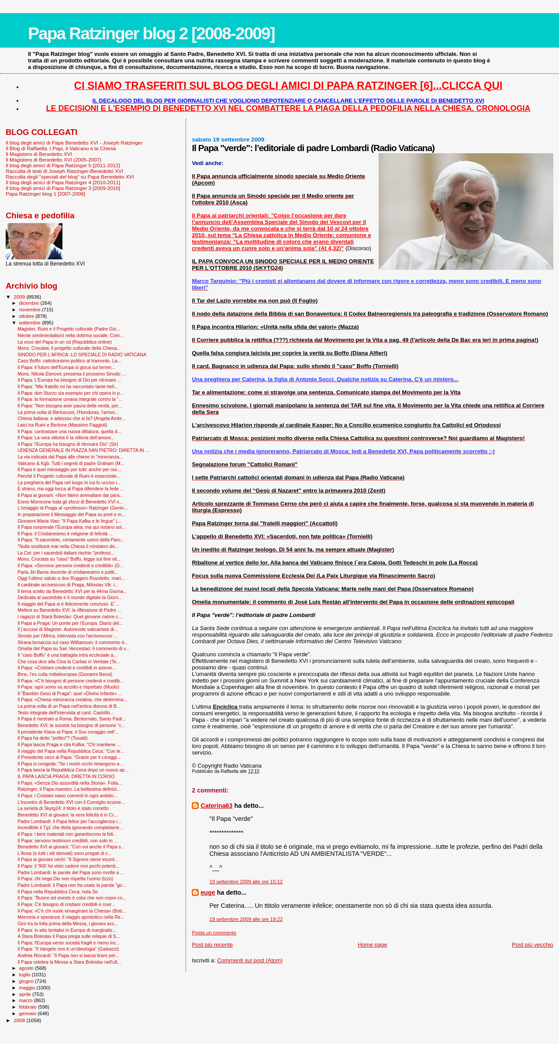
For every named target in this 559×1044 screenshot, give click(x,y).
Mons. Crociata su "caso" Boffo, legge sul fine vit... (69, 559)
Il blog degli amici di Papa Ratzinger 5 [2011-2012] (63, 165)
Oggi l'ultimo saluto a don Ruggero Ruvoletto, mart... (70, 578)
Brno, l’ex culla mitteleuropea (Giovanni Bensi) (64, 674)
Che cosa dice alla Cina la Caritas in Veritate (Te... (68, 661)
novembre (30, 309)
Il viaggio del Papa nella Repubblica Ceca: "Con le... (70, 751)
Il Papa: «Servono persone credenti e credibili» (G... (70, 565)
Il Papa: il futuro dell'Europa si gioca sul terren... (66, 367)
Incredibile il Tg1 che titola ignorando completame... (70, 827)
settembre (30, 322)
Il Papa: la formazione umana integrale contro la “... (69, 399)
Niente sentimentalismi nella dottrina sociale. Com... (70, 335)
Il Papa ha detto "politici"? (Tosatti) (52, 738)
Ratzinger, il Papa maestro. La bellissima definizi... (69, 789)
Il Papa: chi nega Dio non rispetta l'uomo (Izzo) (65, 878)
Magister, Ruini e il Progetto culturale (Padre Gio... (68, 328)
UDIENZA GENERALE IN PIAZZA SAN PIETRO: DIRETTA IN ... (83, 450)
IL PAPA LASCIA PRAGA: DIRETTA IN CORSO (65, 776)
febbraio (28, 1007)
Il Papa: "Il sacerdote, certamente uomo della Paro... (70, 539)
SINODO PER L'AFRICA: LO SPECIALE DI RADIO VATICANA (81, 354)
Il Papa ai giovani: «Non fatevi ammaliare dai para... (70, 495)
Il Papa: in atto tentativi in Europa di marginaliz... (66, 930)
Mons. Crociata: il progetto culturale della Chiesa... (69, 348)
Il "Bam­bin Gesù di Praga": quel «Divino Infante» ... (69, 693)
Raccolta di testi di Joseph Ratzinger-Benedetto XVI (64, 171)
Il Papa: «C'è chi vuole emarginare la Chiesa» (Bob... (71, 910)
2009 (20, 297)
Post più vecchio (532, 944)
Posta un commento (214, 932)
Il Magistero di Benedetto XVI (39, 154)
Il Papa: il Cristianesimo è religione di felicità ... (65, 533)
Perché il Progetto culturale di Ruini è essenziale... (69, 476)
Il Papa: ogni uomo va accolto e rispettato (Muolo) (68, 686)
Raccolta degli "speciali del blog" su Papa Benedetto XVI (70, 176)
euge (207, 892)
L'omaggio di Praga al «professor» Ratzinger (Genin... (72, 507)
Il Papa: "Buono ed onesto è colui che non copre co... (71, 897)
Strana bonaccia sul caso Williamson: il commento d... (72, 642)
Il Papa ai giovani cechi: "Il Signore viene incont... (67, 859)
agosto (27, 968)
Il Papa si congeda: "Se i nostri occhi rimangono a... (70, 763)
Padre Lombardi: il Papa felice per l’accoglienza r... (69, 821)
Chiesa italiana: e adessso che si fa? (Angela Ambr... (71, 418)
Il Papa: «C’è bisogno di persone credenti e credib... (70, 680)
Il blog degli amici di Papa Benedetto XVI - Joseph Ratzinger (74, 142)
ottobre (27, 316)
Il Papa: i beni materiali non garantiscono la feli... (67, 834)
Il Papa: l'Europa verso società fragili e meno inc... (68, 942)
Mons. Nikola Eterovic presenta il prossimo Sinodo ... (71, 373)
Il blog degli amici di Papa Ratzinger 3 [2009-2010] (63, 188)
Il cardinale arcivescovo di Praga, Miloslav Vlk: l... (67, 584)
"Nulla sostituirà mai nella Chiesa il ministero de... (67, 546)
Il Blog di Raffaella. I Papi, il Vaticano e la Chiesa (61, 148)
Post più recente (212, 944)
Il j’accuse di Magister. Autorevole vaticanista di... (67, 629)
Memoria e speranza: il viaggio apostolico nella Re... (70, 917)
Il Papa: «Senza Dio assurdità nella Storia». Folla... (69, 783)
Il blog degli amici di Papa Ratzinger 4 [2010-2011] (63, 182)
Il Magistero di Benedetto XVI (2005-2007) (53, 159)
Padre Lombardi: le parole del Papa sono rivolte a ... (70, 872)
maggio (28, 987)
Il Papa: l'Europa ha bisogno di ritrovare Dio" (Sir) (67, 444)
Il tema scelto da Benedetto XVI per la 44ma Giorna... (72, 591)
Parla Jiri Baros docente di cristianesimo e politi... (67, 572)
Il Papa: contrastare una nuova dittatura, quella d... (69, 431)
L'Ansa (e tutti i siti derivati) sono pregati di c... (64, 853)
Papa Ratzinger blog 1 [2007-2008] (45, 193)
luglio (25, 974)
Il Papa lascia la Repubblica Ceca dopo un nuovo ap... (72, 769)
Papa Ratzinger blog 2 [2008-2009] (151, 33)
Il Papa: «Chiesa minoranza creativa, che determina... (72, 699)
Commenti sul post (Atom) (250, 960)
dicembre (30, 303)
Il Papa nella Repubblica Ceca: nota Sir (57, 891)
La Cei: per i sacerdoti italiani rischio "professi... (65, 552)
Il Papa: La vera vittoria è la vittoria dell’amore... (66, 437)
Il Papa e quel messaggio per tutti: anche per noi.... (69, 469)
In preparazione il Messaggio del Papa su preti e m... (71, 514)
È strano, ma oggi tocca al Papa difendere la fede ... (70, 488)
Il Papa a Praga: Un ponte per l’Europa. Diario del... (70, 623)
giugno (27, 981)
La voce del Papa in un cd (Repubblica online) (64, 342)
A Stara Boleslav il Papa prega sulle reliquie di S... (68, 936)
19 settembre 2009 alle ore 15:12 (246, 881)
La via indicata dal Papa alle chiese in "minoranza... (70, 456)
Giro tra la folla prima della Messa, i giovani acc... (67, 923)
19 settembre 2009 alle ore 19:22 (246, 919)
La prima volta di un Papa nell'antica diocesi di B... (68, 706)
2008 (20, 1020)
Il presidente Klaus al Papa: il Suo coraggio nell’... (68, 731)
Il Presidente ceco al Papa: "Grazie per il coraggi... (69, 757)
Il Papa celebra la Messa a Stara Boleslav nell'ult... (69, 962)
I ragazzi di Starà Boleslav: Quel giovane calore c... (69, 616)
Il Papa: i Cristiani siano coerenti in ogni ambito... (67, 795)
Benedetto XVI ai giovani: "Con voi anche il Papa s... (70, 846)
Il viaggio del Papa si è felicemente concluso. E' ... (68, 603)
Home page (372, 944)
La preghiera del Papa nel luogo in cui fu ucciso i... (69, 482)
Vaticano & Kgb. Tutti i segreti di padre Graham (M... (70, 463)
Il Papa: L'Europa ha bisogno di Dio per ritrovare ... (69, 379)
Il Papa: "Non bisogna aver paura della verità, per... (69, 405)
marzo (26, 1000)
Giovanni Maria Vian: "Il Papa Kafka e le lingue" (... (69, 521)
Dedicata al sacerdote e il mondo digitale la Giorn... (69, 597)
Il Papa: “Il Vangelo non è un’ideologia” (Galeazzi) (68, 948)
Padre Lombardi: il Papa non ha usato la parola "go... (71, 885)
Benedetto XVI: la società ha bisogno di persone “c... (71, 725)
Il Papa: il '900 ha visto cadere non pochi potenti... (68, 865)
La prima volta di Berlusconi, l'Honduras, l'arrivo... (68, 412)
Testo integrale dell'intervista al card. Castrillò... (65, 712)
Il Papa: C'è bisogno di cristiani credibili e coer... (66, 904)
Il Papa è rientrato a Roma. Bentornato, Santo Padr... (71, 718)
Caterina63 (216, 805)
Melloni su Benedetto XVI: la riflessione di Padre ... (69, 610)
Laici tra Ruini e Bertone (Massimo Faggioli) (62, 424)
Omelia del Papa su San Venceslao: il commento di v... (73, 648)
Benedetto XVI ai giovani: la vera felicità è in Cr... (67, 814)
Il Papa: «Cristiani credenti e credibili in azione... (66, 667)
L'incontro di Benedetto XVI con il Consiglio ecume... (70, 802)
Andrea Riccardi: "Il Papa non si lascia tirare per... (68, 955)
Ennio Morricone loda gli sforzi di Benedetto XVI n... (70, 501)
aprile (25, 994)
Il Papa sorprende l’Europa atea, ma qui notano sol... (71, 527)
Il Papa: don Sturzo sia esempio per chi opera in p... (70, 393)
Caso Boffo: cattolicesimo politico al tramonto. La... (69, 360)
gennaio (28, 1013)
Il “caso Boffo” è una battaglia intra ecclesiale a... (67, 655)
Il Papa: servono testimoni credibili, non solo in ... (67, 840)
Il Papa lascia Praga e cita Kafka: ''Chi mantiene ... (69, 744)
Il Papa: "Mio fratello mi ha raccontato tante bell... (67, 386)
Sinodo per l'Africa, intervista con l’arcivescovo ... (67, 635)
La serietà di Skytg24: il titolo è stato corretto (62, 808)
